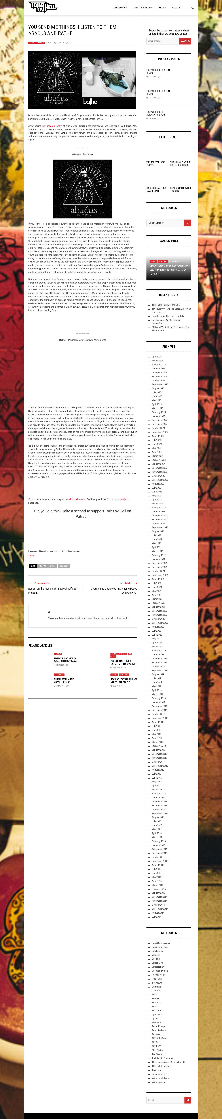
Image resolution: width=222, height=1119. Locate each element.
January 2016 (158, 845)
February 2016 (159, 841)
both (73, 499)
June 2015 (157, 873)
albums (79, 499)
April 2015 (157, 881)
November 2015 (159, 853)
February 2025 (159, 412)
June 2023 (157, 491)
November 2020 (159, 615)
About (162, 7)
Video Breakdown (160, 1078)
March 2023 (157, 503)
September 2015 (160, 861)
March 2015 (157, 885)
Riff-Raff (156, 1046)
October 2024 (158, 428)
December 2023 (159, 468)
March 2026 (157, 360)
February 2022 (159, 555)
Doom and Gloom (160, 971)
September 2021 (160, 575)
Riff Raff (156, 1042)
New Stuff (124, 675)
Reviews (58, 654)
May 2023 (156, 495)
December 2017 (159, 754)
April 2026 (157, 356)
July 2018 (156, 726)
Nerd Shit (163, 261)
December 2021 (159, 563)
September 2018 (160, 718)
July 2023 (156, 488)
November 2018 (159, 710)
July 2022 (156, 535)
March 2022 (157, 551)
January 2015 (158, 893)
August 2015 (158, 865)
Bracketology (158, 951)
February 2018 (159, 746)
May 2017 (156, 781)
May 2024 (156, 448)
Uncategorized (159, 1074)
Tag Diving (157, 1054)
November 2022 (159, 519)
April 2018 (157, 738)
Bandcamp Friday (160, 947)
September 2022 (160, 527)
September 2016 (160, 813)
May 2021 (156, 591)
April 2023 (157, 499)
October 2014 (158, 905)
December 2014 (159, 897)
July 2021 (156, 583)
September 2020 (160, 623)
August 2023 (158, 484)
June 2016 (157, 825)
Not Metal (156, 1010)
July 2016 (156, 821)
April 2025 (157, 404)
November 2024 (159, 424)
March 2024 (157, 456)
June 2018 (157, 730)
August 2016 (158, 817)
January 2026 (158, 368)
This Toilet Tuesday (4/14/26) (166, 305)
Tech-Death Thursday (162, 1058)
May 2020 (156, 638)
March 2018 (157, 742)
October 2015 (158, 857)
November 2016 (159, 805)
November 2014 (159, 901)
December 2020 (159, 611)
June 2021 (157, 587)
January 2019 (158, 702)
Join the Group (142, 7)
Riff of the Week (160, 1038)
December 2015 (159, 849)
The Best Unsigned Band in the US (168, 1062)
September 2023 (160, 480)
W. (50, 43)
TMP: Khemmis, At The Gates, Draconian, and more (180, 165)
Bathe (52, 566)
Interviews (157, 983)
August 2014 (158, 913)
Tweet (31, 555)
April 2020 (157, 642)
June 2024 (157, 444)
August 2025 (158, 388)
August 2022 (158, 531)
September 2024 (160, 432)
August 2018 (158, 722)
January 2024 (158, 464)
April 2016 (157, 833)
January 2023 (158, 511)
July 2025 (156, 392)
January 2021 (158, 607)
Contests (156, 955)
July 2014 (156, 917)
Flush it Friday (158, 975)
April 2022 (157, 547)
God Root (64, 566)
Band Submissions (37, 43)
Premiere (156, 1022)
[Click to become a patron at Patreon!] (82, 533)
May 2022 (156, 543)
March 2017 (157, 789)
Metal (114, 675)
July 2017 (156, 774)
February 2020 (159, 650)
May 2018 (156, 734)
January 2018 (158, 750)
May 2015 (156, 877)
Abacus (42, 566)
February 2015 (159, 889)
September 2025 (160, 384)
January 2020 (158, 654)
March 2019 (157, 694)
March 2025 (157, 408)
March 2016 (157, 837)
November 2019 (159, 662)
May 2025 (156, 400)
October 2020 (158, 619)
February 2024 (159, 460)
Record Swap (158, 1026)
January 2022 (158, 559)
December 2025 (159, 372)
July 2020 (156, 631)
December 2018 (159, 706)
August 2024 (158, 436)
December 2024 (159, 420)
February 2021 (159, 603)
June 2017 (157, 778)
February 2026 (159, 364)
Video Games (158, 1082)
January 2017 (158, 797)
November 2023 (159, 472)
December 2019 (159, 658)
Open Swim (59, 675)
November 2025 (159, 376)
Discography (158, 967)
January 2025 (158, 416)
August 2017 (158, 770)
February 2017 (159, 793)
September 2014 (160, 909)
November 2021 (159, 567)
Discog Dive (157, 963)
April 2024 (157, 452)
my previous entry (52, 126)
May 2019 (156, 686)
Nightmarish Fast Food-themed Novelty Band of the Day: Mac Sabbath (169, 270)
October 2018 (158, 714)
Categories (120, 7)
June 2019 (157, 682)
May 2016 (156, 829)
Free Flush (157, 979)
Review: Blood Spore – (66, 661)
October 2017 (158, 762)
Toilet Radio (157, 1070)
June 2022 (157, 539)
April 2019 (157, 690)
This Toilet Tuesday (161, 1066)
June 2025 (157, 396)
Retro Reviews (159, 1030)
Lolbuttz (156, 990)
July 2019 (156, 678)
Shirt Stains (157, 1050)
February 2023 (159, 507)
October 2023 (158, 476)
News (154, 1006)
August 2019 (158, 674)
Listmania (156, 987)
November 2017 (159, 758)
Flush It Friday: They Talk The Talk (168, 316)
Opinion (155, 1018)
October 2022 (158, 523)
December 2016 (159, 801)
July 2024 (156, 440)
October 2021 (158, 571)
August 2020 (158, 627)
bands (123, 499)
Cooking (156, 959)
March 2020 (157, 646)
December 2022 (159, 515)
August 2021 (158, 579)
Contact (177, 7)
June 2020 (157, 635)
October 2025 (158, 380)
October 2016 (158, 809)
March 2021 (157, 599)
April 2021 (157, 595)
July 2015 (156, 869)
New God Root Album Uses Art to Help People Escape (123, 682)
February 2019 (159, 698)
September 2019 (160, 670)
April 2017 (157, 785)
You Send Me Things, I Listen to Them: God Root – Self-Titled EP (123, 664)
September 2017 (160, 766)
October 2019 (158, 666)
